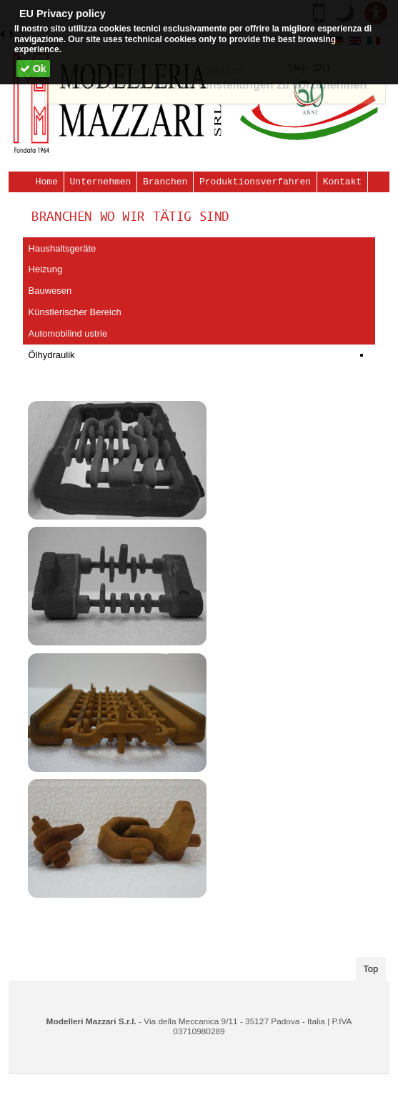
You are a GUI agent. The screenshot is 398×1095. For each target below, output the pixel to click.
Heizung (46, 269)
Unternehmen (100, 181)
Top (374, 967)
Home (47, 181)
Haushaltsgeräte (62, 248)
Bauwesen (50, 290)
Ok (33, 68)
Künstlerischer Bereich (75, 312)
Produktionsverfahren (255, 181)
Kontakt (342, 181)
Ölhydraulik (52, 355)
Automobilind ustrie (68, 333)
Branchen (165, 181)
